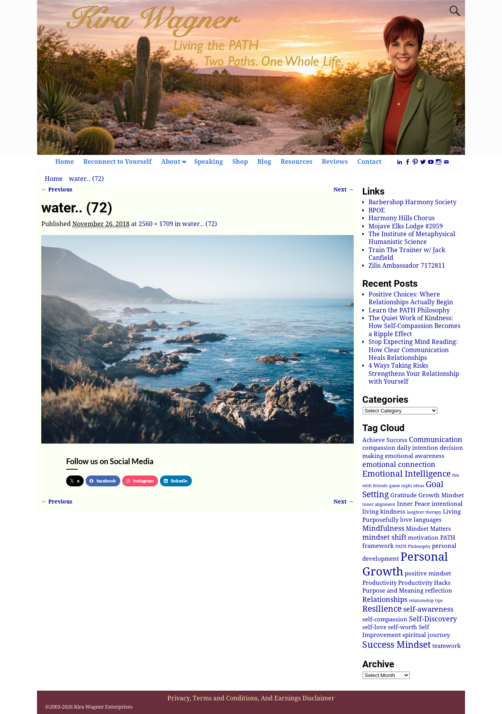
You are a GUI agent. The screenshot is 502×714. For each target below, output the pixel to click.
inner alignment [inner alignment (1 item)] (378, 504)
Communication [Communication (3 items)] (435, 439)
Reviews (335, 161)
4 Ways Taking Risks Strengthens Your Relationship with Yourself (414, 373)
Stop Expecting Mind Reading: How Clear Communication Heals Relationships (413, 349)
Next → (343, 189)
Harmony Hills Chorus (402, 218)
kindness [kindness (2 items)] (392, 511)
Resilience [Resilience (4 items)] (382, 609)
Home (64, 161)
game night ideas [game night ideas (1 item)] (406, 485)
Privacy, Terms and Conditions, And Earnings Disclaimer (251, 698)
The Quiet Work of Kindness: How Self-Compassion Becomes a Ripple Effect (414, 326)
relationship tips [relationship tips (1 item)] (426, 600)
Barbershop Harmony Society (412, 202)
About (175, 161)
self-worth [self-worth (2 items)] (402, 627)
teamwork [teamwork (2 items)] (446, 645)
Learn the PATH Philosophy (409, 310)
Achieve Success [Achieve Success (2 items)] (384, 440)
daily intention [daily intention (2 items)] (417, 447)
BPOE (377, 210)
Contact (369, 161)
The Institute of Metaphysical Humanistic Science (412, 238)
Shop (240, 161)
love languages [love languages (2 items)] (421, 519)
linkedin (176, 480)
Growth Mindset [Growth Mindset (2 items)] (441, 495)
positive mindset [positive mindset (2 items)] (428, 573)
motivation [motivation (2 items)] (423, 537)
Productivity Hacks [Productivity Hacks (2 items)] (424, 582)
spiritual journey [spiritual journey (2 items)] (426, 635)
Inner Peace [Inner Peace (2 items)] (413, 503)
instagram (140, 480)
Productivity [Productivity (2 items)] (379, 582)
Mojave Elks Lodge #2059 (406, 226)
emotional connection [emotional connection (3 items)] (398, 464)
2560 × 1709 (156, 224)
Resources (296, 161)
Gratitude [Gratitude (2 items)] (403, 495)
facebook (103, 480)
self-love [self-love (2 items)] (374, 627)
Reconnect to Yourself (117, 161)
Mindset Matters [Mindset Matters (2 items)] (428, 528)
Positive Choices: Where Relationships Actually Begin (411, 298)
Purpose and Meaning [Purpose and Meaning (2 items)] (392, 590)
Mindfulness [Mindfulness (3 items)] (383, 528)
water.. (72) (86, 178)
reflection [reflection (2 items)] (438, 590)
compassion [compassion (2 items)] (378, 447)
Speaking (208, 161)
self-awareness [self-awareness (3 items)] (428, 609)
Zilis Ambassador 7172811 (407, 265)
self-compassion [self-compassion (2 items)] (384, 619)
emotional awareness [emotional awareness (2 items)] (414, 456)
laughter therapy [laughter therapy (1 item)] (424, 512)
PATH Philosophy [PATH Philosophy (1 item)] (412, 546)
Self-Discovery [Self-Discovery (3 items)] (433, 619)
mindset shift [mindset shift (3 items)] (384, 537)
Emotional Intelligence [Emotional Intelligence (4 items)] (406, 474)
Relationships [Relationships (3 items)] (384, 599)
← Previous (56, 189)
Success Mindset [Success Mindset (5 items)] (396, 645)
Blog (264, 161)
